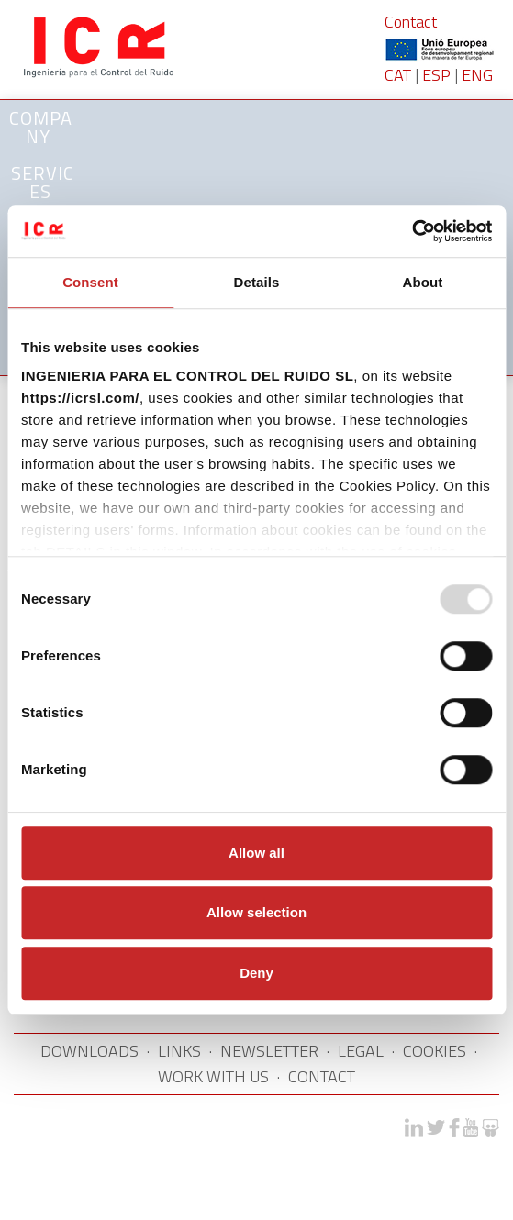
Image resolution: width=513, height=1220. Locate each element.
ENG (477, 74)
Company (40, 127)
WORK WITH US (213, 1076)
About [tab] (423, 282)
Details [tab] (257, 282)
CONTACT (321, 1076)
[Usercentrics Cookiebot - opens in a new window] (411, 231)
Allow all (256, 852)
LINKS (179, 1050)
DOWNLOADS (89, 1050)
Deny (256, 973)
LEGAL (361, 1050)
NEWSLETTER (269, 1050)
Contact (411, 21)
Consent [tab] (90, 282)
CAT (398, 74)
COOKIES (434, 1050)
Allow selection (256, 912)
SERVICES (42, 182)
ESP (436, 74)
